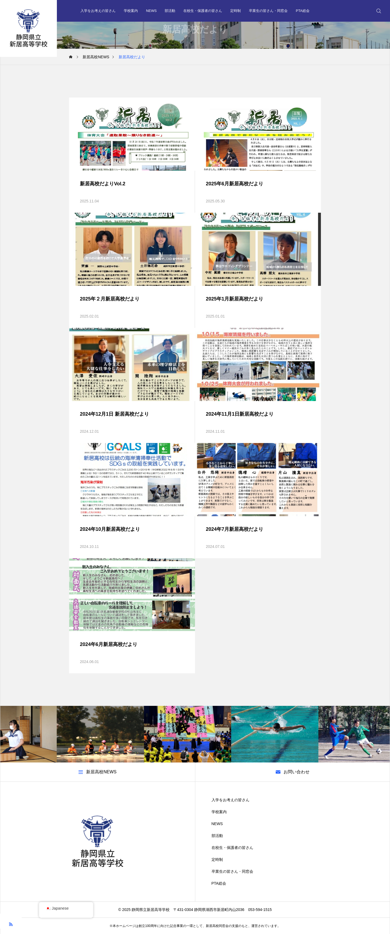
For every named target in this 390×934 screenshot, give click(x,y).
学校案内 (131, 11)
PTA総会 (302, 11)
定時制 (235, 11)
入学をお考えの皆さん (98, 11)
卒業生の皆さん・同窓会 (268, 11)
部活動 (170, 11)
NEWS (151, 11)
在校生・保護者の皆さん (202, 11)
